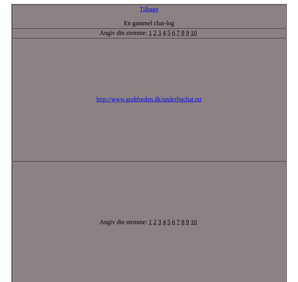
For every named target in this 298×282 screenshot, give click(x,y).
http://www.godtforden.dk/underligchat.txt (148, 99)
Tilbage (149, 9)
